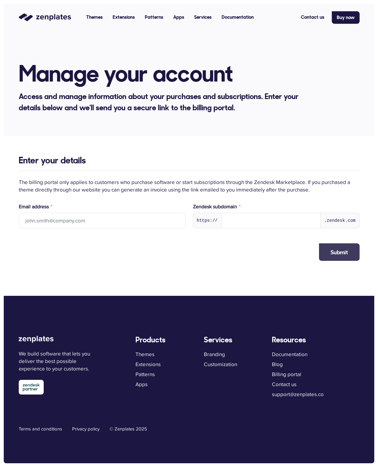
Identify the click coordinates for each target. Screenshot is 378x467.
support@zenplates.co (298, 394)
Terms (40, 428)
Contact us (312, 17)
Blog (277, 364)
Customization (220, 364)
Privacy (86, 428)
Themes (94, 17)
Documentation (238, 17)
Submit (339, 252)
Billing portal (286, 374)
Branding (214, 354)
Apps (178, 17)
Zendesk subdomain (215, 206)
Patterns (154, 17)
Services (203, 17)
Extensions (124, 17)
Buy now (346, 17)
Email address (34, 206)
